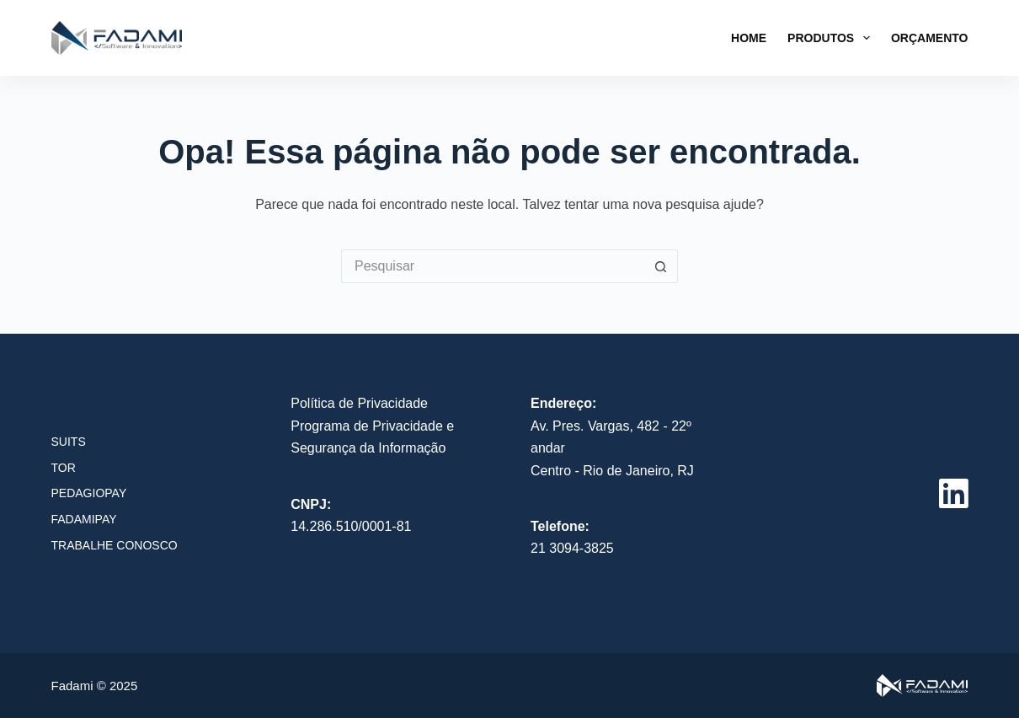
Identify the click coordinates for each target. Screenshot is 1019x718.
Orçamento (929, 38)
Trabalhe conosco (114, 545)
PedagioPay (89, 493)
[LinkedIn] (953, 493)
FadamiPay (84, 519)
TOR (63, 467)
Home (748, 38)
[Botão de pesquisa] (661, 266)
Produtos (832, 38)
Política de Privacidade (359, 403)
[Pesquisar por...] (492, 266)
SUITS (68, 441)
